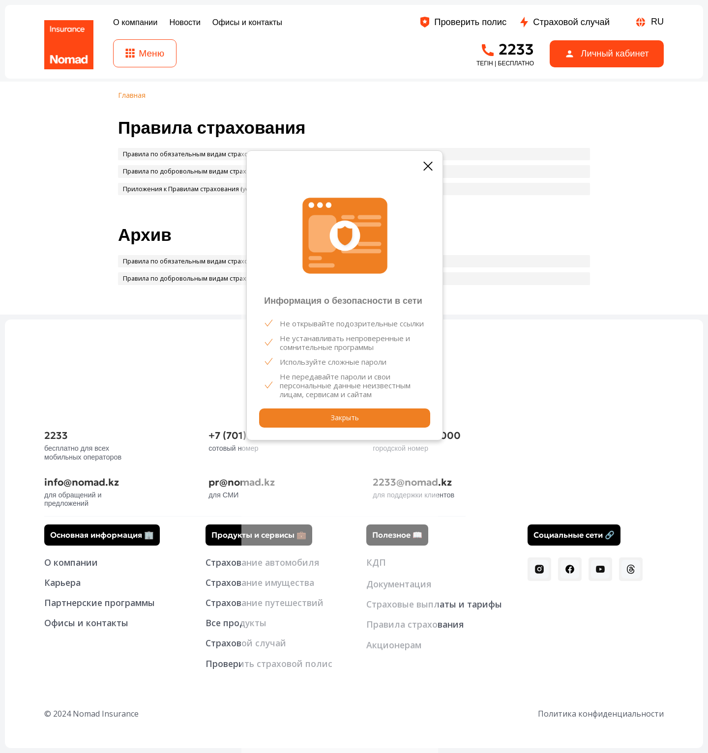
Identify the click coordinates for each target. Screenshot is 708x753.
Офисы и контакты (86, 623)
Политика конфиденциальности (601, 714)
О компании (71, 562)
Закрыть (345, 417)
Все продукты (236, 623)
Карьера (62, 582)
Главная (132, 95)
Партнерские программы (99, 602)
